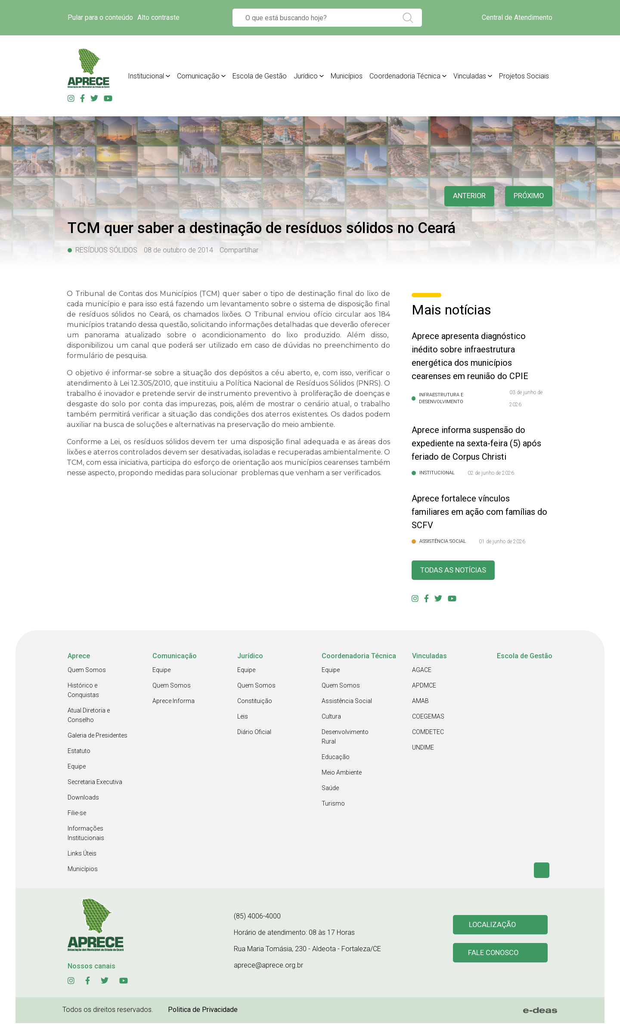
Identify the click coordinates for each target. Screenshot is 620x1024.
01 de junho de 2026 (502, 541)
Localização (493, 925)
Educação (336, 757)
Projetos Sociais (524, 76)
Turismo (333, 804)
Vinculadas (469, 76)
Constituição (254, 701)
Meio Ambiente (342, 773)
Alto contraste (158, 17)
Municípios (347, 76)
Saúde (330, 788)
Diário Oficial (254, 732)
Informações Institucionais (86, 834)
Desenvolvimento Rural (345, 737)
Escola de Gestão (259, 76)
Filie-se (77, 813)
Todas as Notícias (456, 570)
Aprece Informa (173, 701)
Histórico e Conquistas (83, 691)
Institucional (146, 76)
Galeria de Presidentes (97, 736)
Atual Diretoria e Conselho (89, 716)
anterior (464, 196)
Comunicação (198, 76)
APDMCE (424, 686)
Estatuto (79, 751)
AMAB (420, 701)
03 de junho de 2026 (525, 398)
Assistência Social (347, 701)
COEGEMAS (428, 717)
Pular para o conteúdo (100, 17)
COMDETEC (428, 732)
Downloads (83, 798)
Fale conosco (494, 954)
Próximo (527, 196)
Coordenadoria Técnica (404, 76)
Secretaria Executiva (95, 782)
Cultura (331, 717)
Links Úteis (82, 854)
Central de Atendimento (517, 17)
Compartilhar (239, 250)
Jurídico (306, 76)
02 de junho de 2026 (491, 473)
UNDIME (423, 748)
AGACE (421, 670)
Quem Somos (87, 670)
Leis (242, 717)
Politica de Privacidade (203, 1010)
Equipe (77, 767)
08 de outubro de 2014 (178, 250)
